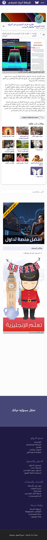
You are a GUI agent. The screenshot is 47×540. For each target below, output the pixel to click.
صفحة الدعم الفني (33, 453)
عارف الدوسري (39, 26)
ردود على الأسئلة (34, 486)
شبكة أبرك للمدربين (33, 494)
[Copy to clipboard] (39, 118)
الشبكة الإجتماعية (33, 445)
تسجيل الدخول (35, 466)
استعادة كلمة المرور (33, 473)
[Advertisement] (23, 360)
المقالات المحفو (34, 512)
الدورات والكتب (35, 450)
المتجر (38, 448)
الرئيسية (37, 442)
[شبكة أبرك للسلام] (37, 2)
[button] (3, 26)
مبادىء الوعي (34, 34)
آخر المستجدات (35, 496)
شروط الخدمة (35, 509)
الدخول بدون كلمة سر (32, 471)
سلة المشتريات (34, 514)
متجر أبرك (37, 491)
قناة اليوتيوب (35, 517)
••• (42, 3)
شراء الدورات (35, 489)
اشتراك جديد (36, 468)
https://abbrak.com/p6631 (32, 117)
